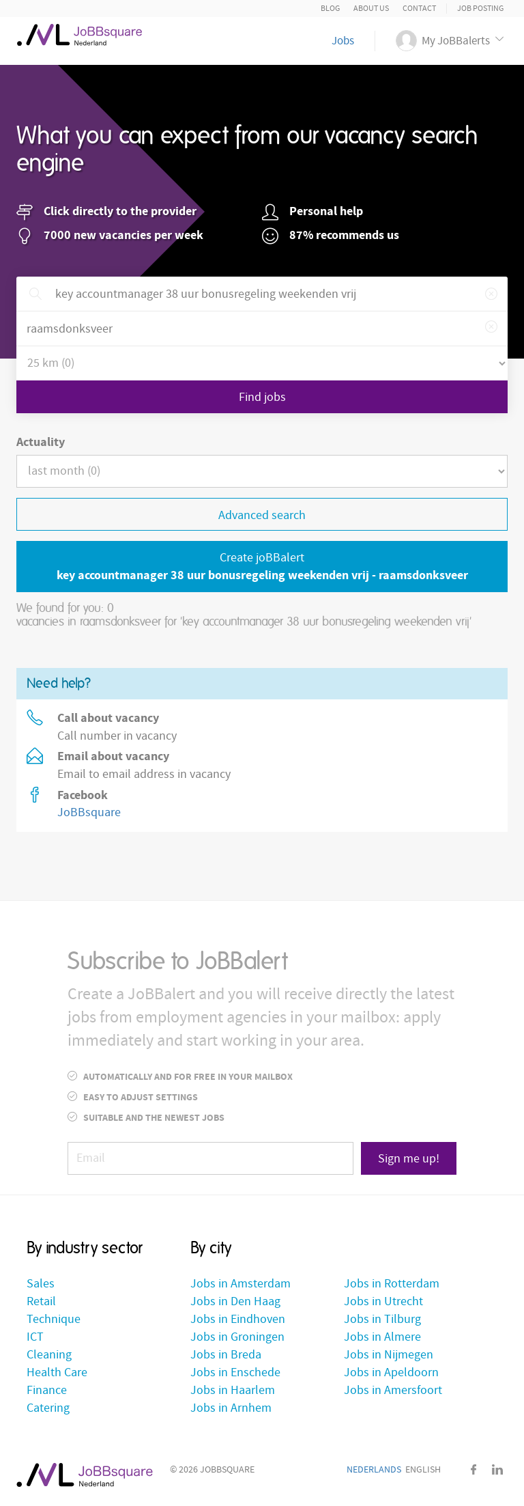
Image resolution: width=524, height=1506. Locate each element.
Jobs (343, 40)
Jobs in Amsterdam (240, 1284)
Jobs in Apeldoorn (391, 1372)
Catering (48, 1408)
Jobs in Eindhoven (237, 1319)
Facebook (473, 1469)
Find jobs (262, 397)
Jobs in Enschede (235, 1372)
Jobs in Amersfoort (393, 1390)
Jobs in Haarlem (232, 1390)
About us (371, 8)
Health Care (57, 1372)
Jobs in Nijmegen (388, 1355)
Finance (47, 1390)
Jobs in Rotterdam (391, 1284)
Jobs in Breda (225, 1355)
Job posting (480, 8)
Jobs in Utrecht (383, 1301)
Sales (41, 1284)
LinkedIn (497, 1469)
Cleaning (49, 1355)
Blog (330, 8)
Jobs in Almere (382, 1337)
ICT (35, 1337)
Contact (419, 8)
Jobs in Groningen (237, 1337)
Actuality (40, 442)
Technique (54, 1319)
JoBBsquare (89, 812)
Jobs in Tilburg (382, 1319)
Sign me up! (408, 1159)
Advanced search (262, 515)
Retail (41, 1301)
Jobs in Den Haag (235, 1301)
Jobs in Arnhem (231, 1408)
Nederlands (374, 1470)
